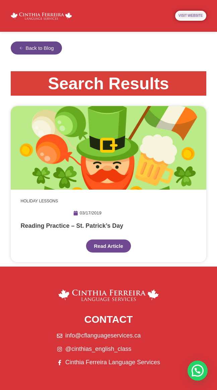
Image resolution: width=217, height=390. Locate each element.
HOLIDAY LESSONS (39, 201)
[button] (198, 371)
